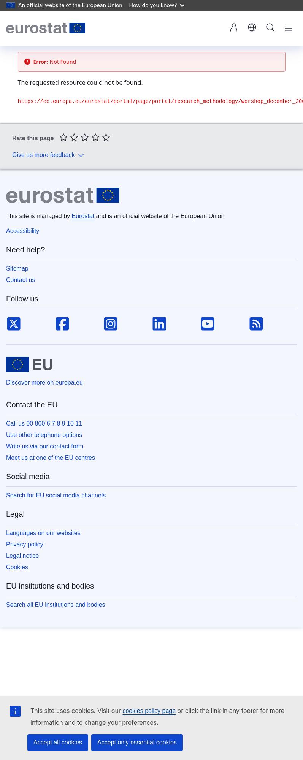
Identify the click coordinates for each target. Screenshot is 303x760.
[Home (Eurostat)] (45, 28)
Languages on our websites (43, 533)
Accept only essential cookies (137, 742)
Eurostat (83, 216)
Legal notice (22, 556)
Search (270, 27)
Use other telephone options (44, 435)
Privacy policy (24, 544)
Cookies (17, 567)
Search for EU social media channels (56, 495)
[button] (252, 28)
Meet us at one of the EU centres (50, 457)
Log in (233, 27)
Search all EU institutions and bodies (55, 605)
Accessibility (22, 231)
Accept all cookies (57, 742)
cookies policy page (149, 711)
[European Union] (29, 364)
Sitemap (17, 268)
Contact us (20, 280)
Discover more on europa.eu (44, 382)
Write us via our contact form (44, 446)
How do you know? (157, 5)
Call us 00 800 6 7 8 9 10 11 (44, 423)
